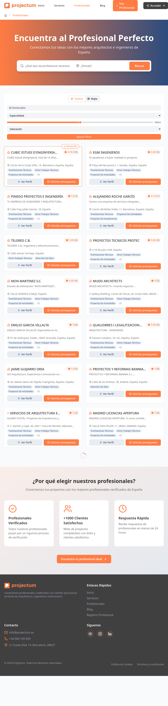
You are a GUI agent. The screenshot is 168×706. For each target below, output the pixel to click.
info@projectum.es (21, 621)
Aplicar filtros (84, 136)
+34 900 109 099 (19, 627)
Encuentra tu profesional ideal (84, 548)
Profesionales (82, 5)
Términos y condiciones (150, 653)
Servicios (59, 5)
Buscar (139, 66)
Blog (102, 5)
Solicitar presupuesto (61, 181)
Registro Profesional (100, 604)
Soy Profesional (125, 6)
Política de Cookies (122, 653)
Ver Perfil (25, 181)
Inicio (41, 5)
